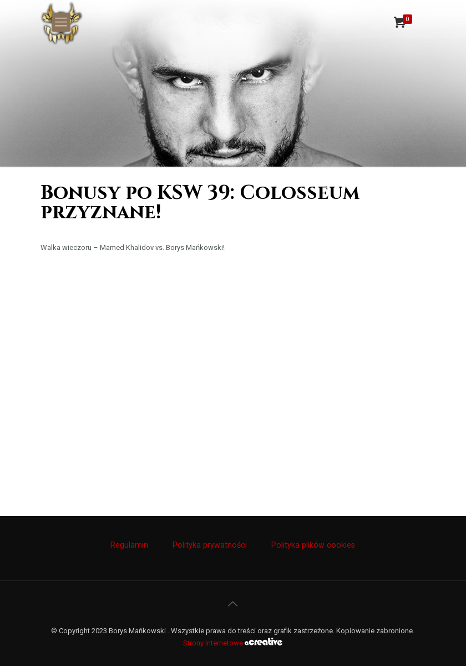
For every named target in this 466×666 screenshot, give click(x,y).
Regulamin (129, 544)
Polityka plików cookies (313, 544)
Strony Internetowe (232, 643)
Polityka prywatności (210, 544)
